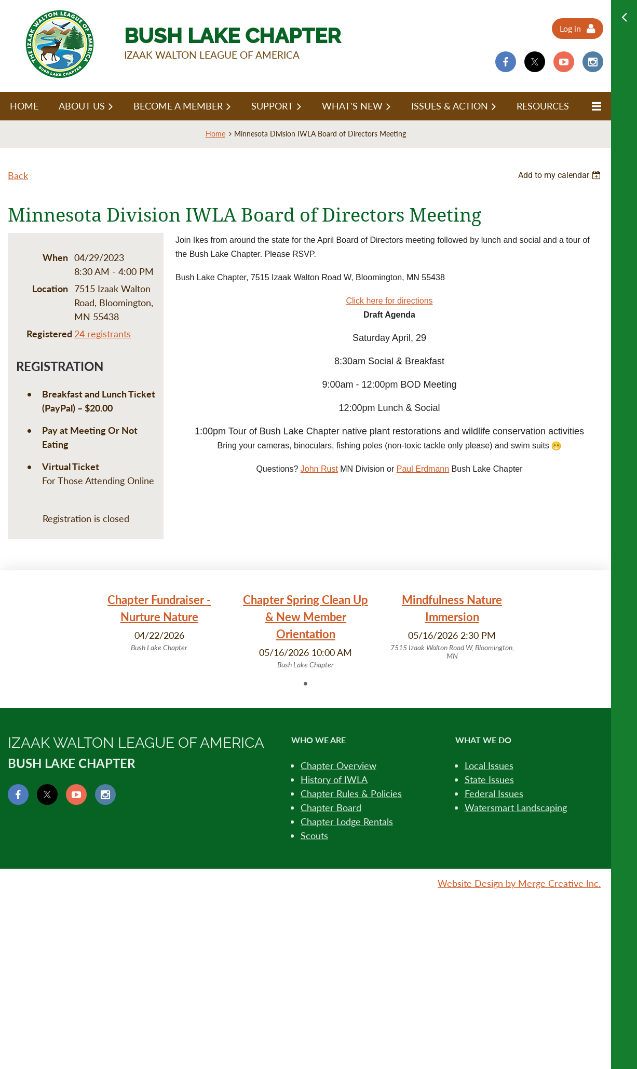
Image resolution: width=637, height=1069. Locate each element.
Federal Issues (494, 793)
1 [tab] (305, 683)
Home (215, 133)
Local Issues (489, 765)
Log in (570, 28)
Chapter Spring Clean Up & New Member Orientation (305, 617)
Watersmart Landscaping (516, 807)
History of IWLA (334, 779)
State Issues (489, 779)
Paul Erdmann (423, 468)
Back (18, 175)
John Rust (319, 468)
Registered (47, 333)
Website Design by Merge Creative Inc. (519, 883)
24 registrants (102, 333)
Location (50, 288)
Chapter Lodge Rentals (347, 821)
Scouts (314, 835)
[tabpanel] (159, 622)
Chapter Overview (338, 765)
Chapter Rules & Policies (351, 793)
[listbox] (560, 175)
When (55, 257)
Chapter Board (331, 807)
